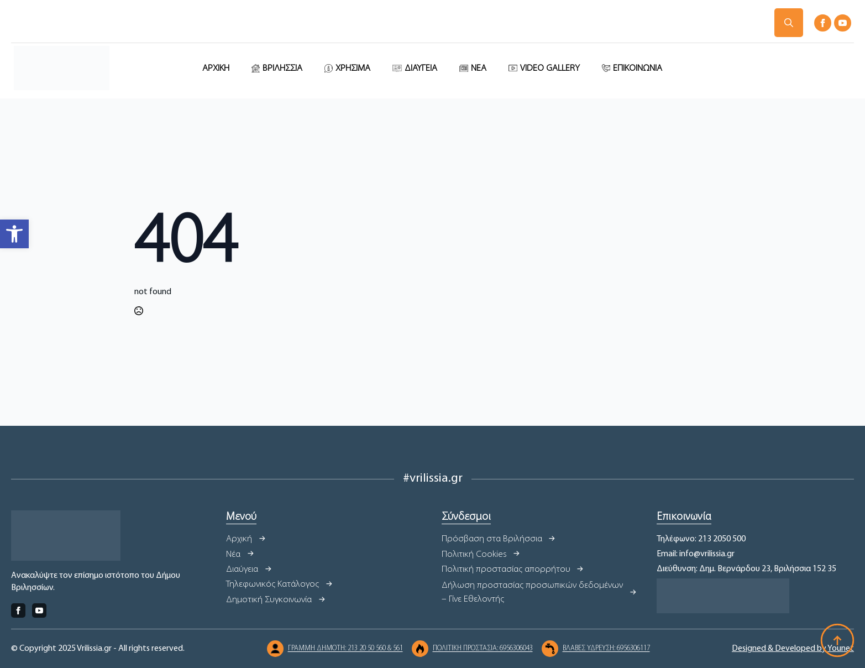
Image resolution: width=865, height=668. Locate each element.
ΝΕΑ (478, 68)
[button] (14, 234)
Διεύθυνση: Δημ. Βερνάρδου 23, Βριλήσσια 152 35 (746, 569)
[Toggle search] (788, 22)
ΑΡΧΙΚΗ (215, 68)
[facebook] (822, 23)
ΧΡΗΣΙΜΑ (352, 68)
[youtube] (842, 23)
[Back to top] (837, 640)
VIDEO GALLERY (550, 68)
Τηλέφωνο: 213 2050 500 (701, 539)
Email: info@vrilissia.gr (696, 554)
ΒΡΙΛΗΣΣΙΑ (282, 68)
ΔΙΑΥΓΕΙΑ (421, 68)
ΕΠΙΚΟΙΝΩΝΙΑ (637, 68)
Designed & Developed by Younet (793, 648)
